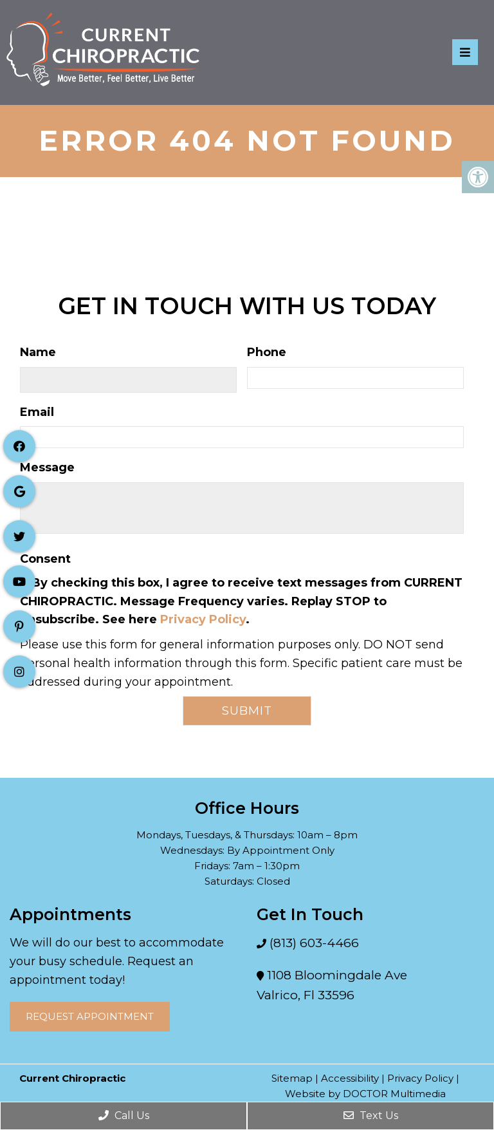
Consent (45, 559)
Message (47, 467)
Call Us (123, 1115)
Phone (266, 352)
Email (37, 412)
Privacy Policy (203, 619)
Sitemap (292, 1078)
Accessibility (350, 1078)
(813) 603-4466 (312, 943)
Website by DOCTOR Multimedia (365, 1094)
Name (38, 352)
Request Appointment (90, 1016)
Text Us (370, 1115)
